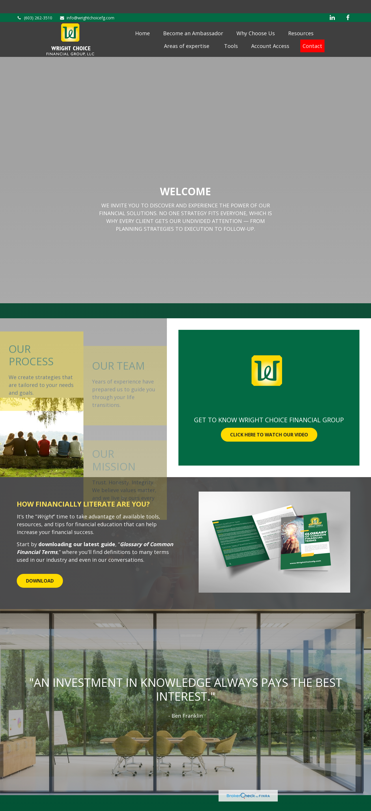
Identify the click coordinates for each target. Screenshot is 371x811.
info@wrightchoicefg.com (86, 4)
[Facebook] (348, 4)
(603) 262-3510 (34, 4)
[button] (142, 24)
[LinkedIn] (332, 4)
